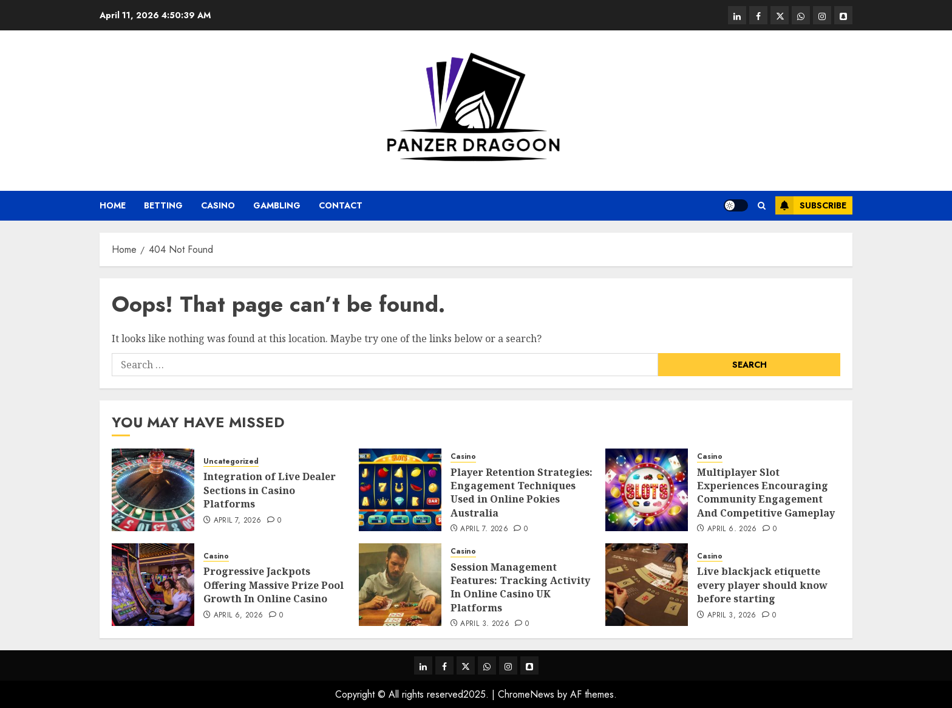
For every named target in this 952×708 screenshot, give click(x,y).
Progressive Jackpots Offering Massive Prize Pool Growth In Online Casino (273, 585)
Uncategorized (231, 461)
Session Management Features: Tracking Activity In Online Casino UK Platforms (520, 587)
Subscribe (810, 205)
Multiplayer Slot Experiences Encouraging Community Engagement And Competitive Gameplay (766, 493)
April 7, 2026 (238, 521)
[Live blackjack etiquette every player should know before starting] (646, 584)
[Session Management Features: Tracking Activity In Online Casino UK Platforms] (400, 584)
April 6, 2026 (732, 529)
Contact (340, 205)
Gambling (277, 205)
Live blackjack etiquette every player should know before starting (762, 585)
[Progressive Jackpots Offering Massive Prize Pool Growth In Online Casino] (153, 584)
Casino (218, 205)
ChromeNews (526, 694)
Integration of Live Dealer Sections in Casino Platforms (269, 490)
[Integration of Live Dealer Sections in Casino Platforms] (153, 490)
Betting (163, 205)
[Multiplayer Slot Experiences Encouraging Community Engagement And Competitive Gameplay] (646, 490)
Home (113, 205)
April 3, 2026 (484, 624)
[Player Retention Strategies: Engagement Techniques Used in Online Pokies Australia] (400, 490)
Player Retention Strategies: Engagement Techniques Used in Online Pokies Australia (521, 493)
